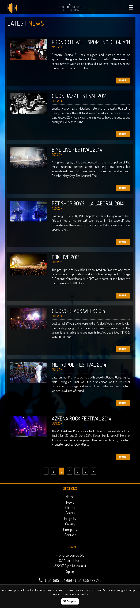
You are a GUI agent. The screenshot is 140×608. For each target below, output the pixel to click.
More (123, 80)
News (70, 502)
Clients (70, 507)
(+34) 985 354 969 (70, 7)
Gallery (70, 523)
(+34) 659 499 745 (70, 10)
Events (70, 512)
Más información (79, 594)
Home (70, 496)
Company (70, 529)
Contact (70, 534)
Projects (70, 518)
